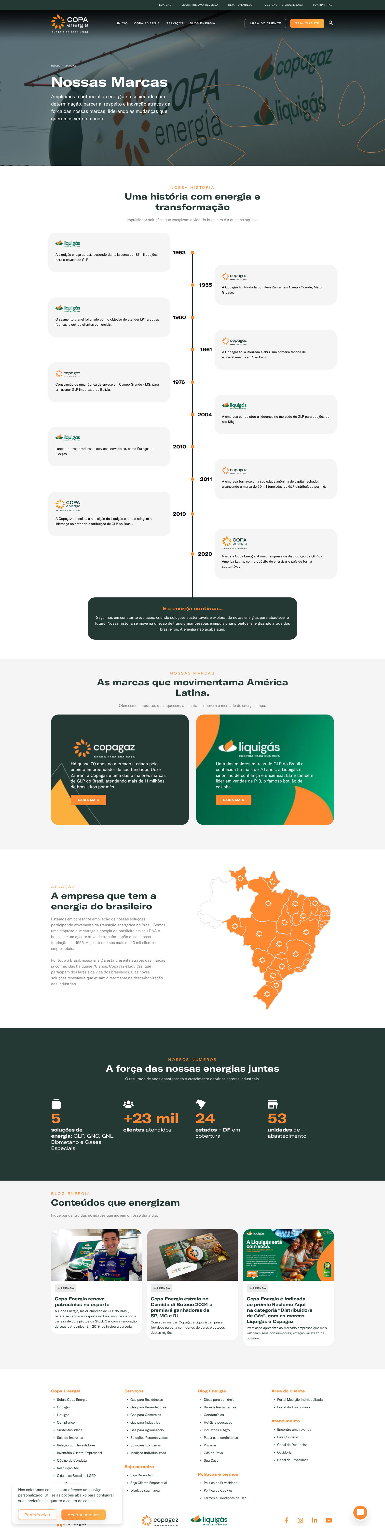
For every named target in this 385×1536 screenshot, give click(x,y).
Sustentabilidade (69, 1430)
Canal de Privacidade (292, 1460)
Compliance (66, 1422)
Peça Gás (165, 4)
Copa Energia (147, 23)
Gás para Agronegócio (147, 1430)
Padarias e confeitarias (221, 1438)
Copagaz (63, 1407)
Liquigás (63, 1415)
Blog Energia (202, 23)
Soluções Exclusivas (145, 1445)
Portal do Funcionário (293, 1407)
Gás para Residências (146, 1400)
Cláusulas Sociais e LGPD (76, 1476)
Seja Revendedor (143, 1475)
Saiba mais (88, 800)
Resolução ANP (68, 1468)
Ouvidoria (284, 1452)
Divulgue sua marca (145, 1490)
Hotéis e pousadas (218, 1422)
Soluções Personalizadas (149, 1438)
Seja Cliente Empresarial (148, 1483)
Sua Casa (211, 1460)
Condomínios (214, 1415)
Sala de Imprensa (70, 1438)
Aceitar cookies (84, 1514)
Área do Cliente (265, 23)
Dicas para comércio (219, 1400)
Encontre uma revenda (199, 4)
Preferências (37, 1514)
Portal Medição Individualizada (300, 1400)
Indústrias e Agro (217, 1430)
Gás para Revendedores (148, 1407)
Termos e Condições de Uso (225, 1498)
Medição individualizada (283, 4)
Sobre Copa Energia (72, 1400)
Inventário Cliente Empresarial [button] (79, 1453)
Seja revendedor (241, 4)
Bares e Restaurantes (220, 1407)
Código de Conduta (72, 1460)
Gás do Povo (213, 1453)
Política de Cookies (218, 1490)
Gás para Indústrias (145, 1422)
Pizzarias (210, 1445)
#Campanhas (323, 4)
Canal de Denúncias (292, 1445)
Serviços (174, 23)
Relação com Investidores (76, 1445)
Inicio (122, 23)
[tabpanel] (96, 1281)
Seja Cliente (307, 23)
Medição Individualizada (148, 1453)
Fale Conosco (287, 1437)
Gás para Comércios (145, 1415)
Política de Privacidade (220, 1483)
